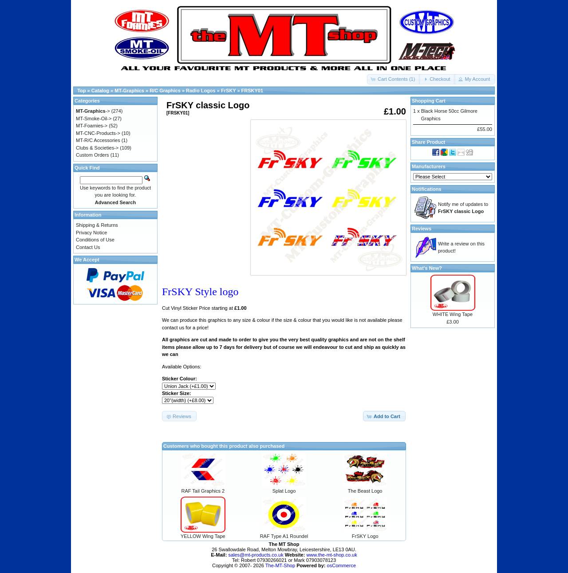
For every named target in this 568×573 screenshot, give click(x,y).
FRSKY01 (252, 90)
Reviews (421, 228)
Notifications (427, 189)
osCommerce (341, 565)
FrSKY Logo (365, 536)
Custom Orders (92, 155)
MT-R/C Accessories (98, 140)
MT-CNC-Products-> (98, 133)
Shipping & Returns (97, 225)
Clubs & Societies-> (97, 147)
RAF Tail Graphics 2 (203, 491)
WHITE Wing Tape (453, 314)
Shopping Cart (429, 100)
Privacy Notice (91, 232)
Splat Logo (284, 491)
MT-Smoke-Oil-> (93, 118)
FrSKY (228, 90)
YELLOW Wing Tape (203, 536)
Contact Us (88, 247)
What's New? (427, 268)
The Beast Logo (365, 491)
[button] (393, 79)
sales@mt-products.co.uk (256, 554)
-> (93, 111)
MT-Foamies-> (91, 125)
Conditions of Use (95, 239)
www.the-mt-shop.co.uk (331, 554)
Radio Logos (201, 90)
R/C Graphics (165, 90)
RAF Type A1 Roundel (284, 536)
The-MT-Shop (280, 565)
